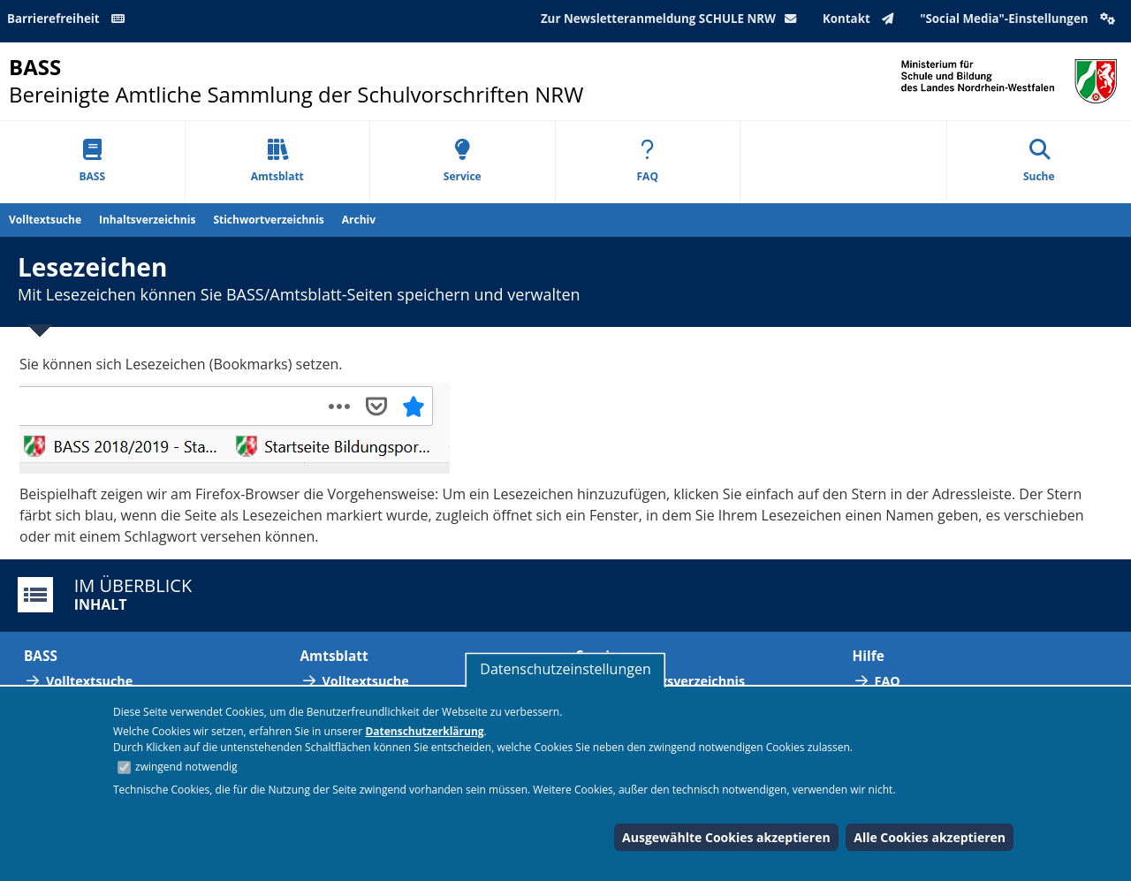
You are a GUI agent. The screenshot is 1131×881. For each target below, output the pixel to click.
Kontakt (862, 19)
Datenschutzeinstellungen (565, 669)
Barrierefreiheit (69, 19)
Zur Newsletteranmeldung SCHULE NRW (672, 19)
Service (463, 161)
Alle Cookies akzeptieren (930, 837)
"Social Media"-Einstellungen (1020, 19)
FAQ (647, 161)
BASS (92, 161)
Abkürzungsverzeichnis (671, 680)
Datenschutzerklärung (424, 731)
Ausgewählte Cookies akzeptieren (726, 837)
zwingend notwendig (186, 766)
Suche (1039, 161)
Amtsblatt (277, 161)
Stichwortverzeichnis (268, 219)
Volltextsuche (45, 219)
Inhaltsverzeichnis (147, 219)
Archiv (359, 219)
